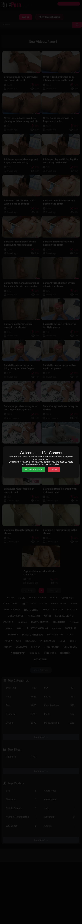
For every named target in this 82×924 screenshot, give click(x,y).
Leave (54, 469)
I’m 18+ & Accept (33, 469)
